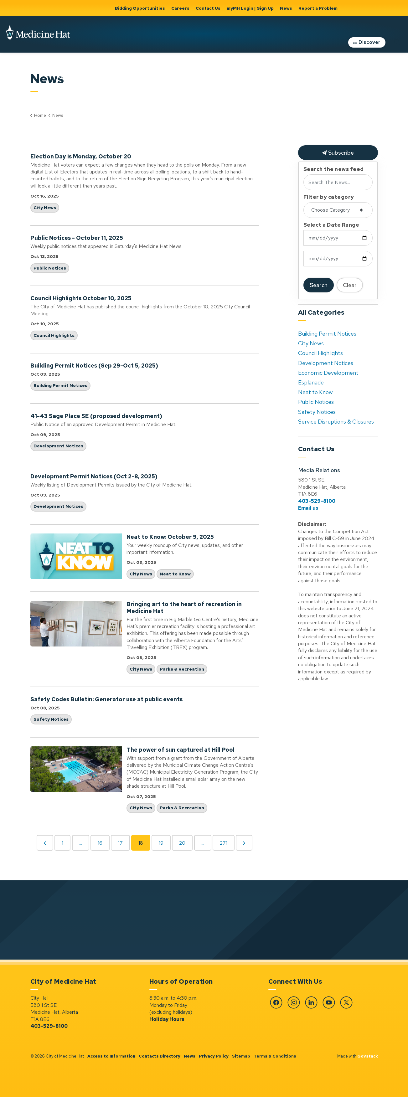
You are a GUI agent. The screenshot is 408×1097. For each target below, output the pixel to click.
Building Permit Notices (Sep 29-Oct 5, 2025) (94, 365)
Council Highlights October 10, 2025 (81, 298)
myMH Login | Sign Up (250, 8)
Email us (308, 508)
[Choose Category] (338, 210)
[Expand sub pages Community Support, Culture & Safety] (117, 71)
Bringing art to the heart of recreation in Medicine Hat (184, 608)
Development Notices (58, 446)
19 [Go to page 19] (161, 843)
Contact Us (208, 8)
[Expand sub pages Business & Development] (46, 71)
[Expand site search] (397, 45)
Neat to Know (175, 574)
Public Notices (50, 268)
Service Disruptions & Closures (336, 421)
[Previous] (45, 843)
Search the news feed (333, 169)
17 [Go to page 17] (120, 843)
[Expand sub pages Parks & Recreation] (272, 71)
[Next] (244, 843)
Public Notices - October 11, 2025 (76, 237)
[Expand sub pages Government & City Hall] (167, 71)
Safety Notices (51, 719)
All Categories (321, 312)
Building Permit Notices (60, 385)
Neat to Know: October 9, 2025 (170, 536)
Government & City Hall (144, 71)
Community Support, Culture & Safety (81, 71)
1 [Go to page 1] (62, 843)
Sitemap (241, 1056)
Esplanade (311, 382)
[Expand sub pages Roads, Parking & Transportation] (334, 71)
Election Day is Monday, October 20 (80, 156)
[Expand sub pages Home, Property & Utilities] (226, 71)
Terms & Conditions (275, 1056)
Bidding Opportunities (140, 8)
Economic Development (328, 372)
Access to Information (111, 1056)
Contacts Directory (159, 1056)
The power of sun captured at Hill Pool (181, 749)
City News (45, 207)
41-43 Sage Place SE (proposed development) (96, 416)
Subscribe (338, 152)
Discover (366, 45)
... (80, 843)
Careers (180, 8)
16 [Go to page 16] (100, 843)
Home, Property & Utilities (199, 71)
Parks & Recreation (251, 71)
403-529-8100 (316, 501)
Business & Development (24, 71)
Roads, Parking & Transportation (304, 71)
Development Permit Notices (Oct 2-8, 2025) (94, 476)
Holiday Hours (166, 1019)
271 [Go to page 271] (223, 843)
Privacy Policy (214, 1056)
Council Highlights (54, 335)
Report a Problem (318, 8)
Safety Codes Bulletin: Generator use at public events (106, 699)
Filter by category (328, 197)
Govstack (367, 1056)
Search (319, 285)
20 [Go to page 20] (182, 843)
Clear (350, 285)
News (286, 8)
